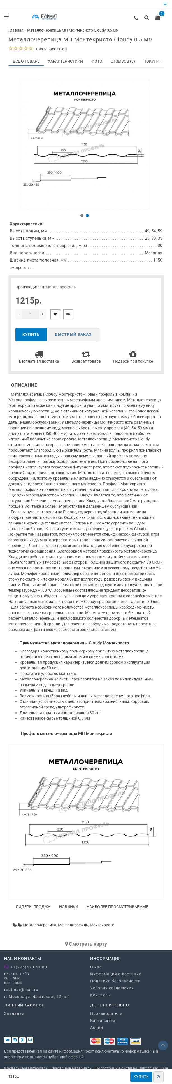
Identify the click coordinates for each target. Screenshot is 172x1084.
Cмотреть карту (86, 945)
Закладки (14, 1015)
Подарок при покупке (133, 358)
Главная (16, 30)
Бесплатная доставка (39, 358)
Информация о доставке (115, 975)
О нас (96, 968)
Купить (141, 1077)
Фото (96, 61)
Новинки (68, 908)
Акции (96, 1029)
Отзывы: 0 (58, 49)
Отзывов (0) (123, 61)
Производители (106, 1015)
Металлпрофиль (61, 288)
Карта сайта (103, 1022)
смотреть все (21, 269)
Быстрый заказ (73, 336)
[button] (81, 216)
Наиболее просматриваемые (117, 908)
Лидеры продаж (33, 908)
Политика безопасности (115, 982)
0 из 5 (40, 49)
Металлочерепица (39, 926)
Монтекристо (102, 926)
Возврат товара (86, 358)
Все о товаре (26, 61)
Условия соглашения (112, 989)
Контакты (100, 996)
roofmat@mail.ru (21, 991)
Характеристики (65, 61)
